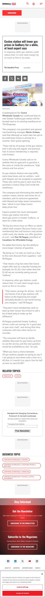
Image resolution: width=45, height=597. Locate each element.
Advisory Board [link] (27, 568)
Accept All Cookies (22, 593)
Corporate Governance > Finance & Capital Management (19, 477)
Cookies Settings (22, 587)
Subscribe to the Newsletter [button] (23, 523)
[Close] (42, 574)
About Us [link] (8, 568)
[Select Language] (33, 4)
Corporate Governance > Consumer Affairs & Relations (20, 465)
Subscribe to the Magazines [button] (22, 546)
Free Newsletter (22, 431)
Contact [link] (37, 568)
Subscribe (12, 13)
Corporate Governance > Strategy (16, 459)
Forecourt (7, 376)
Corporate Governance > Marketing (16, 471)
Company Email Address (16, 424)
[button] (41, 3)
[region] (22, 584)
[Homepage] (9, 4)
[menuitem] (5, 78)
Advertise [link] (16, 568)
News (18, 376)
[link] (5, 78)
